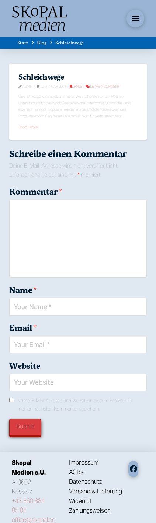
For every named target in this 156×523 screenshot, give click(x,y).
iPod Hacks (29, 127)
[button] (135, 18)
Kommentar (35, 191)
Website (24, 365)
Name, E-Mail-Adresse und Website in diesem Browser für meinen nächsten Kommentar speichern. (75, 405)
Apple (76, 86)
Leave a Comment (102, 86)
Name (22, 290)
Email (22, 327)
